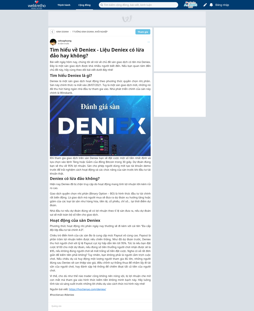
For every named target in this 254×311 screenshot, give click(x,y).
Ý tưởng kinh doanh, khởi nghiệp (90, 31)
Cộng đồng (84, 4)
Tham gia (143, 31)
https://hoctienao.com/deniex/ (87, 289)
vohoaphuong (64, 40)
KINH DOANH (62, 31)
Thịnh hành (64, 4)
